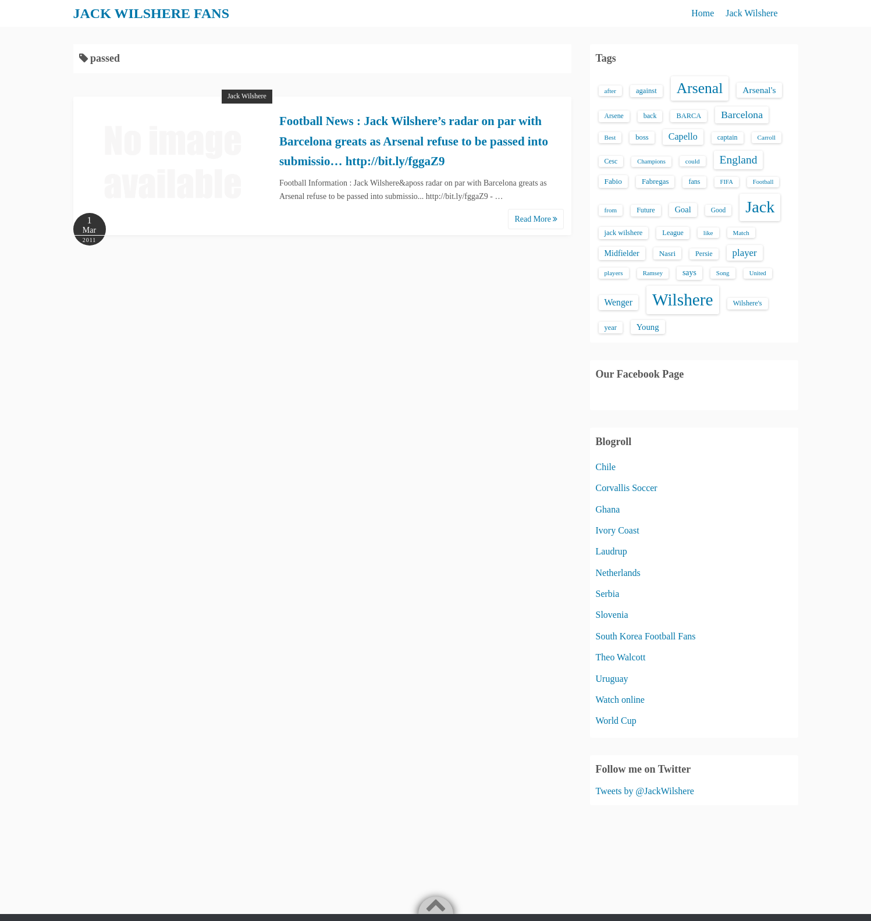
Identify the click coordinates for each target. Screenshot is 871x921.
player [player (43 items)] (745, 252)
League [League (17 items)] (673, 233)
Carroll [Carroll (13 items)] (767, 137)
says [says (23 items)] (689, 272)
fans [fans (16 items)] (694, 181)
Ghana (608, 509)
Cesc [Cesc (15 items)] (611, 161)
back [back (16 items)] (650, 116)
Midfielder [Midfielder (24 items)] (622, 253)
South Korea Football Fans (646, 636)
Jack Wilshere (751, 13)
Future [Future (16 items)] (646, 210)
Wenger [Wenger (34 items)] (618, 302)
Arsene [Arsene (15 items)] (614, 116)
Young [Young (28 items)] (648, 327)
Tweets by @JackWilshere (645, 791)
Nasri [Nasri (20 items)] (667, 253)
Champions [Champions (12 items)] (651, 161)
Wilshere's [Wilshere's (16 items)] (747, 303)
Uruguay (612, 679)
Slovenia (612, 615)
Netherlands (618, 573)
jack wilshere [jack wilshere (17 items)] (624, 233)
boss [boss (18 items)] (642, 137)
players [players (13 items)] (614, 272)
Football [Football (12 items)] (763, 182)
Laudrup (611, 551)
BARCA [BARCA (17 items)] (688, 116)
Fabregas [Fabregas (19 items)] (655, 181)
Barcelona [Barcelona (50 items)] (742, 114)
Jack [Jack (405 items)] (759, 207)
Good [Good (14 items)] (718, 210)
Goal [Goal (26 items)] (683, 209)
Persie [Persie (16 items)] (703, 254)
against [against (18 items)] (646, 91)
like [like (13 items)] (708, 232)
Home (702, 13)
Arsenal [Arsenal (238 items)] (700, 88)
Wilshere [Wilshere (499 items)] (682, 299)
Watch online (620, 700)
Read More (535, 219)
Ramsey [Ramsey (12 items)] (653, 273)
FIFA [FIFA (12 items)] (726, 182)
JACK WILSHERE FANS (151, 13)
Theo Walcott (621, 657)
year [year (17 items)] (611, 327)
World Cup (616, 721)
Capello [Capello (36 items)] (683, 136)
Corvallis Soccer (626, 488)
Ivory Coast (617, 530)
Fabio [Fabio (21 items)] (613, 181)
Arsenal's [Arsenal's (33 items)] (759, 90)
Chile (606, 467)
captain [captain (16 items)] (727, 137)
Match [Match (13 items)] (741, 232)
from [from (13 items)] (611, 210)
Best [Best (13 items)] (610, 137)
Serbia (608, 594)
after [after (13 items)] (610, 90)
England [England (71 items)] (739, 160)
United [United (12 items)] (757, 273)
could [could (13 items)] (692, 161)
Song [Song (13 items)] (723, 272)
